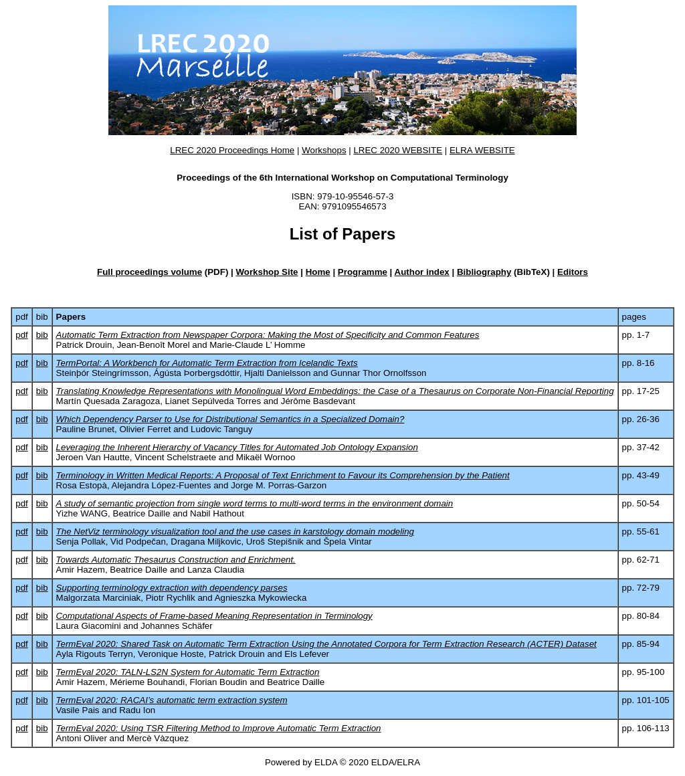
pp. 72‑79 (641, 588)
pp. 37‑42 (641, 447)
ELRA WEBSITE (482, 150)
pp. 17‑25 (641, 391)
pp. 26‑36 (641, 419)
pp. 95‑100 (643, 672)
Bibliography (484, 272)
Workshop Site (266, 272)
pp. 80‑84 (641, 616)
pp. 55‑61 (641, 531)
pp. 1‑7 (636, 335)
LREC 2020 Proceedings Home (232, 150)
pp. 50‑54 (641, 503)
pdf (21, 335)
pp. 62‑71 (641, 560)
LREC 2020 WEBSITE (397, 150)
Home (318, 272)
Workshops (324, 150)
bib (42, 335)
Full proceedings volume (149, 272)
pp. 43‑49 (641, 475)
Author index (422, 272)
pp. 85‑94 (641, 644)
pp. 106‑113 (646, 728)
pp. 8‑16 (638, 363)
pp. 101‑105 (646, 700)
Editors (572, 272)
